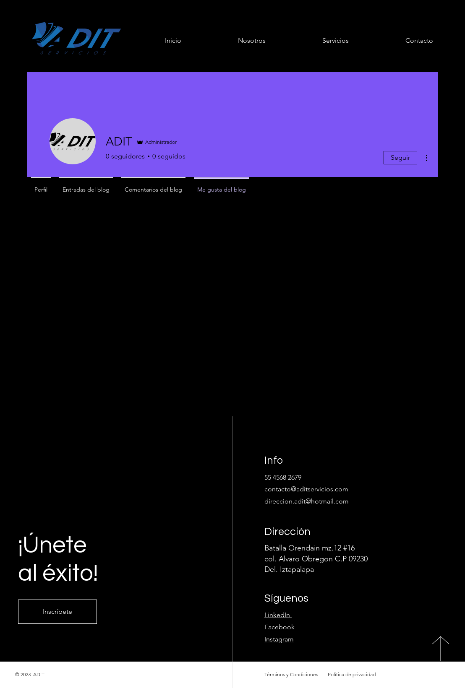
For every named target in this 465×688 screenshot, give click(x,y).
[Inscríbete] (57, 612)
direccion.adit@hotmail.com (306, 501)
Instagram (279, 639)
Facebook (279, 627)
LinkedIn (278, 615)
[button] (313, 40)
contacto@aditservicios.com (306, 489)
